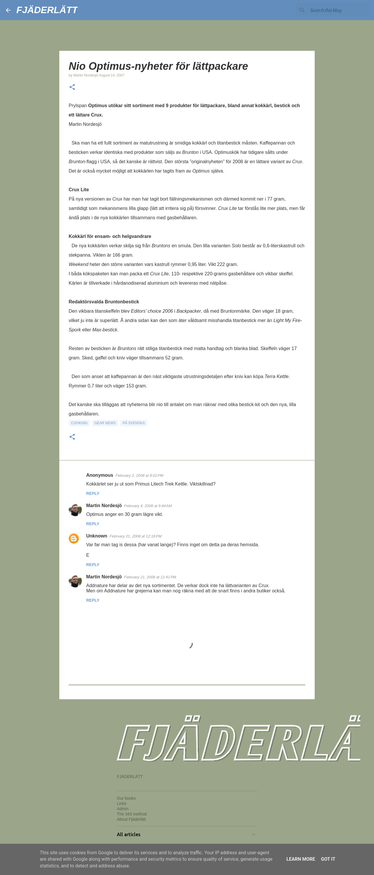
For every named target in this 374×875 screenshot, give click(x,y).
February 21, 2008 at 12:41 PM (150, 577)
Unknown (96, 535)
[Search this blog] (338, 10)
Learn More (300, 859)
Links (122, 803)
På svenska (134, 423)
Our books (126, 798)
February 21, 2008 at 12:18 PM (136, 536)
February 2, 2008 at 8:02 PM (139, 475)
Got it (328, 859)
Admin (123, 808)
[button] (72, 88)
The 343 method (132, 814)
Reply (92, 493)
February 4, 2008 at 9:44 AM (148, 506)
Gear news (105, 423)
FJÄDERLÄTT (47, 10)
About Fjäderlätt (131, 819)
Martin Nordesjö (104, 505)
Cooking (79, 423)
